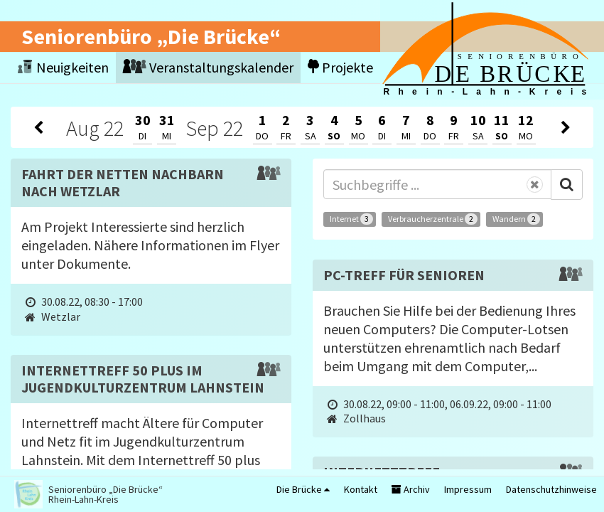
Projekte (340, 67)
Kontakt (360, 489)
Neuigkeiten (63, 67)
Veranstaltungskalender (208, 67)
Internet (351, 219)
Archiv (411, 489)
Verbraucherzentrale (433, 219)
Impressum (468, 489)
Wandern (516, 219)
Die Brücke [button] (303, 489)
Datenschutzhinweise (551, 489)
